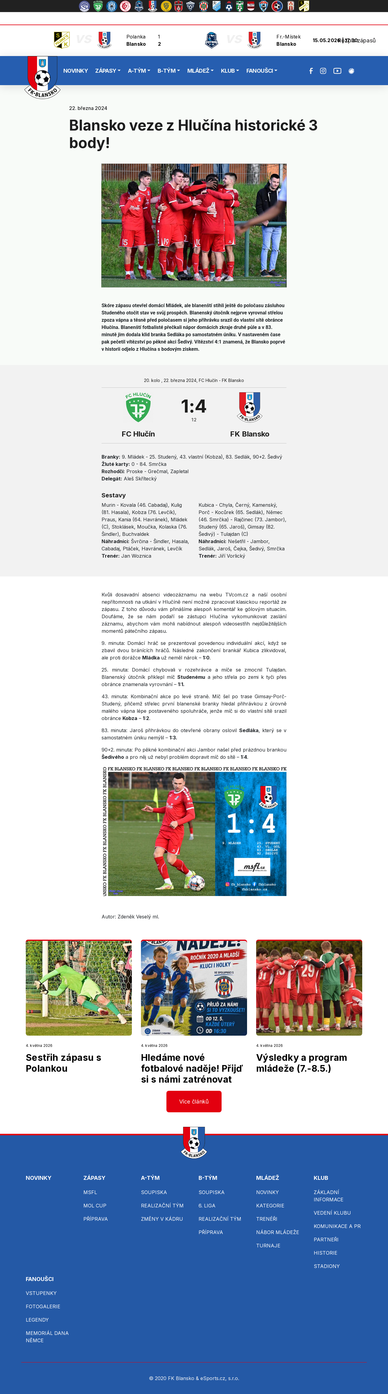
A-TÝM (137, 71)
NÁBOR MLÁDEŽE (277, 1232)
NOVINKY (75, 71)
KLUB (228, 71)
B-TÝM (167, 71)
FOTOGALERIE (43, 1306)
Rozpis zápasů (357, 40)
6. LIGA (207, 1206)
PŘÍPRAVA (95, 1219)
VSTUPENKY (41, 1293)
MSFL (90, 1192)
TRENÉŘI (266, 1219)
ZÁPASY (105, 71)
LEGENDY (37, 1320)
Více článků (194, 1101)
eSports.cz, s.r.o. (219, 1378)
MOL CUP (94, 1206)
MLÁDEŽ (198, 71)
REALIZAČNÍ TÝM (162, 1206)
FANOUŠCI (259, 71)
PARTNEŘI (326, 1239)
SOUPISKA (154, 1192)
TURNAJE (268, 1246)
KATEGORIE (270, 1206)
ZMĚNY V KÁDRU (162, 1219)
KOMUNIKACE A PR (337, 1226)
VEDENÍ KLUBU (332, 1213)
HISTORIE (325, 1253)
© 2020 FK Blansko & (174, 1378)
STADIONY (327, 1266)
